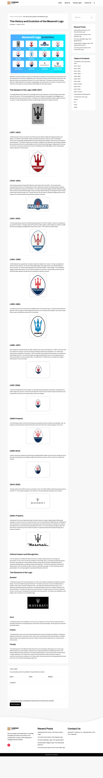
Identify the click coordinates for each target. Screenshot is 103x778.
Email (31, 697)
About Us (67, 2)
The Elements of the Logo (81, 102)
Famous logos (77, 2)
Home (60, 2)
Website (50, 697)
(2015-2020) (77, 94)
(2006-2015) (77, 91)
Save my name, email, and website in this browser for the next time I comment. (32, 722)
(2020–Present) (78, 96)
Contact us (87, 2)
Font (75, 108)
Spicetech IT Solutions (51, 776)
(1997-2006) (77, 85)
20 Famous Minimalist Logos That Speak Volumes (51, 761)
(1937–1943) (77, 68)
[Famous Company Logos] (13, 2)
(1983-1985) (77, 80)
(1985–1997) (77, 82)
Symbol (76, 105)
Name (12, 697)
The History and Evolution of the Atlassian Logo (50, 758)
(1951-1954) (77, 74)
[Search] (94, 2)
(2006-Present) (78, 88)
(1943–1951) (77, 71)
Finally (75, 113)
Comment (13, 704)
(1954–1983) (77, 77)
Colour (76, 110)
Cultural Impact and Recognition (82, 99)
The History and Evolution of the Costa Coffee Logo (51, 769)
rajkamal (13, 24)
